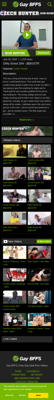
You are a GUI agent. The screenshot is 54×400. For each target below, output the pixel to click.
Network (37, 375)
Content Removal (27, 381)
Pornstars (18, 375)
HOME (18, 371)
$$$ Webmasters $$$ (27, 378)
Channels (33, 371)
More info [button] (9, 395)
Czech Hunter (21, 68)
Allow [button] (38, 395)
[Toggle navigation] (4, 4)
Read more (27, 119)
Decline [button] (22, 395)
